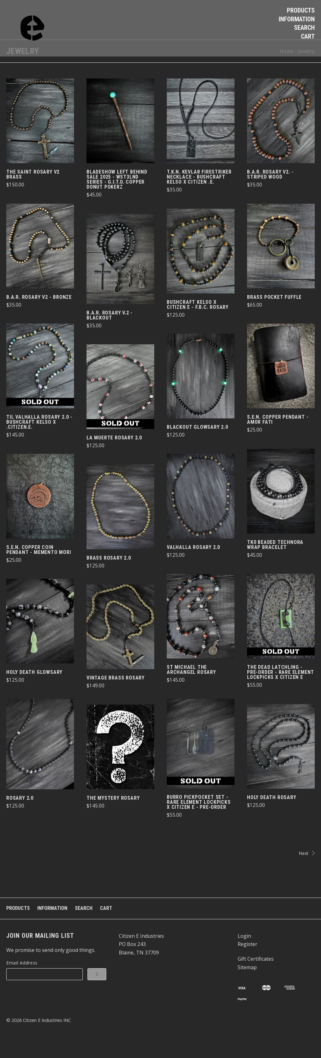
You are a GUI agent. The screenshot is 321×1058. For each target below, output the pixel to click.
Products (301, 10)
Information (297, 19)
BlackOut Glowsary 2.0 (197, 444)
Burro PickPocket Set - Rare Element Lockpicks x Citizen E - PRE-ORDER (199, 819)
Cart (308, 36)
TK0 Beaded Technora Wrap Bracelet (275, 561)
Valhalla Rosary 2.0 (193, 564)
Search (304, 27)
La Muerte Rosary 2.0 (114, 455)
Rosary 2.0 (20, 815)
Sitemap (247, 984)
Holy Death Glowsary (34, 689)
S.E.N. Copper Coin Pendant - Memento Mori (38, 566)
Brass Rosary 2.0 (109, 575)
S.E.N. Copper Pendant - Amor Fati (277, 436)
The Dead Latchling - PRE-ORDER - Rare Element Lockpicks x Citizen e (280, 689)
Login (244, 952)
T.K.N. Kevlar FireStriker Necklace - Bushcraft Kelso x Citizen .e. (199, 194)
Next (239, 870)
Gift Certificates (256, 975)
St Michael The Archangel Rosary (191, 686)
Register (247, 961)
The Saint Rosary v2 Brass (33, 191)
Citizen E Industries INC (47, 1037)
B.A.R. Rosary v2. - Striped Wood (270, 191)
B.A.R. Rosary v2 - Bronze (39, 314)
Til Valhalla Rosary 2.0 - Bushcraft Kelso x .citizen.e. (39, 439)
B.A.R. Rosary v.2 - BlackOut (110, 332)
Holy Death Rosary (271, 814)
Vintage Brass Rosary (116, 695)
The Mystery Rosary (113, 815)
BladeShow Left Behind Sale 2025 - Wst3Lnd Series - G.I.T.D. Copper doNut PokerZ (117, 196)
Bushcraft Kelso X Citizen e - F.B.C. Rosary (198, 321)
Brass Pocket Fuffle (274, 314)
